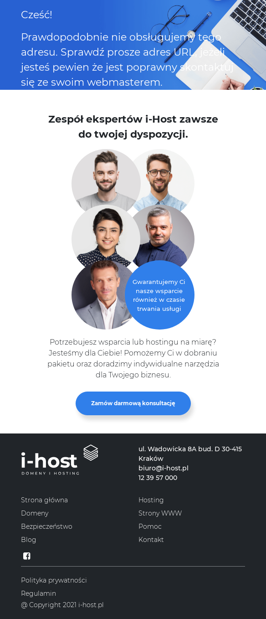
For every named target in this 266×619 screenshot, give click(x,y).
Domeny (34, 513)
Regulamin (38, 593)
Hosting (151, 500)
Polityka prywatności (54, 580)
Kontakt (151, 540)
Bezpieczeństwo (46, 526)
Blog (28, 540)
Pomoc (150, 526)
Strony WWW (160, 513)
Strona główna (44, 500)
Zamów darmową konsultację (133, 403)
